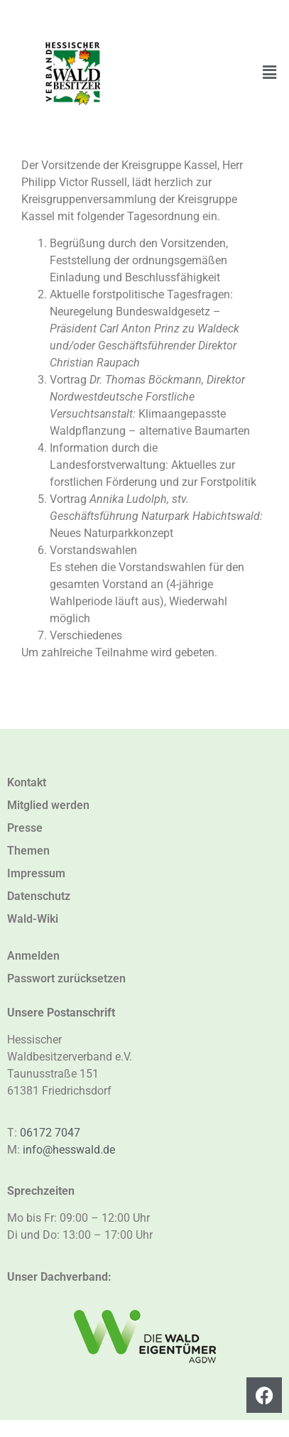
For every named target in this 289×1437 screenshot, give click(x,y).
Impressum (36, 873)
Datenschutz (38, 896)
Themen (28, 850)
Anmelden (33, 955)
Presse (25, 828)
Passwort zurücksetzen (66, 978)
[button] (270, 72)
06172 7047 (50, 1132)
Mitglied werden (48, 805)
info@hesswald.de (69, 1149)
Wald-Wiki (32, 919)
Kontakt (26, 782)
